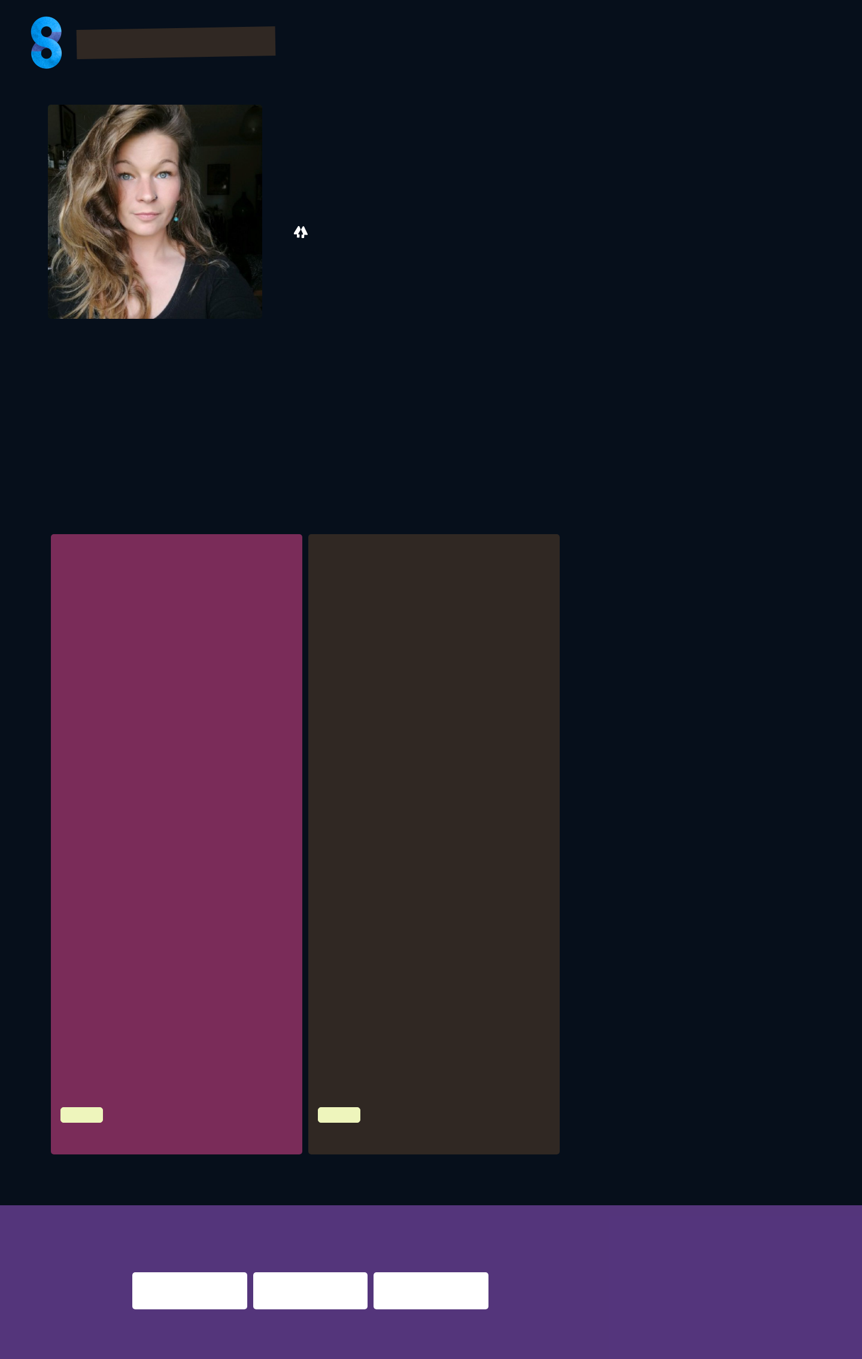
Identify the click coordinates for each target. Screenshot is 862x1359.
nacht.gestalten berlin (542, 1208)
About (808, 44)
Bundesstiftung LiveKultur (410, 890)
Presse (750, 44)
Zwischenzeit (97, 1127)
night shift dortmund (298, 1208)
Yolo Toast (348, 1127)
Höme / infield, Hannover (151, 1046)
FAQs (697, 44)
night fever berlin (170, 1208)
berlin (627, 1208)
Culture (80, 1105)
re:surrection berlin (415, 1208)
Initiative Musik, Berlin (146, 759)
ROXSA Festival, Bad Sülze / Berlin (166, 807)
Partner (640, 44)
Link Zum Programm (371, 820)
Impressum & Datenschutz (204, 1342)
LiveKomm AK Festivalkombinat (161, 854)
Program (459, 44)
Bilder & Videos (551, 44)
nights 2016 (761, 1208)
